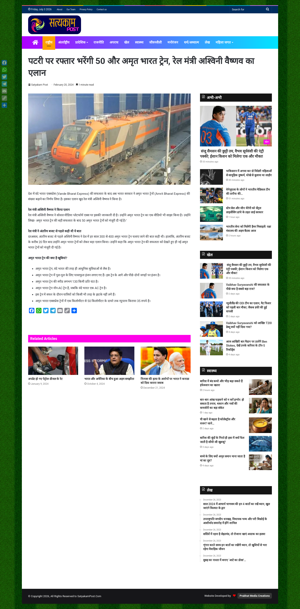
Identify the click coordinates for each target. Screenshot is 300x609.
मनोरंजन (173, 42)
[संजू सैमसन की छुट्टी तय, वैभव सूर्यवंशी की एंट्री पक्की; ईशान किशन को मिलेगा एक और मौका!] (236, 126)
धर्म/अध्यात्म (191, 42)
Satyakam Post (39, 84)
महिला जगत (223, 42)
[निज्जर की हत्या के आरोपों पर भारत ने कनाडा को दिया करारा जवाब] (166, 361)
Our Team (70, 9)
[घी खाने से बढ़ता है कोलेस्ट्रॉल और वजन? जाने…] (260, 425)
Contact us (102, 9)
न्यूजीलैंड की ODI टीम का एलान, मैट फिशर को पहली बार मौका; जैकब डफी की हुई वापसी (248, 307)
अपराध (114, 42)
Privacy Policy (86, 9)
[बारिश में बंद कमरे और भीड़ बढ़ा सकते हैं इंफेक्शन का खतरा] (260, 387)
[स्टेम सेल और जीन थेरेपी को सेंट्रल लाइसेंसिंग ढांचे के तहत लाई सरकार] (211, 214)
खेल (126, 42)
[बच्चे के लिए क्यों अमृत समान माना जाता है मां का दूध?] (260, 462)
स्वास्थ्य (139, 42)
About (59, 9)
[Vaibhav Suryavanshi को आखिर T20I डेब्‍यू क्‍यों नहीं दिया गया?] (211, 329)
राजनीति (99, 42)
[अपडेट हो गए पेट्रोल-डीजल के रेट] (53, 361)
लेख (207, 42)
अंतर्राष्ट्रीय (63, 42)
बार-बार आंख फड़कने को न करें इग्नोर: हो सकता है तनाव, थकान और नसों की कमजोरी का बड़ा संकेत (222, 403)
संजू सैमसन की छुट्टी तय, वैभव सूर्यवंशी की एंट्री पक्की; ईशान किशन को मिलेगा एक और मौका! (248, 269)
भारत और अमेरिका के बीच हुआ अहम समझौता (109, 379)
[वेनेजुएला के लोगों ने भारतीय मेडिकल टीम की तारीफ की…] (211, 195)
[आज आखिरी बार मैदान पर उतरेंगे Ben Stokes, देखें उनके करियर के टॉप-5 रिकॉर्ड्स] (211, 347)
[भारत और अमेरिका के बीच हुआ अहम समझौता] (109, 361)
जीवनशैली (155, 42)
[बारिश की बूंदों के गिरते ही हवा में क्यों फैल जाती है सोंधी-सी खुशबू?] (260, 444)
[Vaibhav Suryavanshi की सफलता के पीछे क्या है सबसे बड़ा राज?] (211, 290)
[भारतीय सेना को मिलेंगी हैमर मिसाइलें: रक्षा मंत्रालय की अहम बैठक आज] (211, 232)
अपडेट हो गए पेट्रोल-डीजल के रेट (45, 379)
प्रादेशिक (80, 42)
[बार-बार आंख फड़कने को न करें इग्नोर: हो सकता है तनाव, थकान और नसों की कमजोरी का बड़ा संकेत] (260, 405)
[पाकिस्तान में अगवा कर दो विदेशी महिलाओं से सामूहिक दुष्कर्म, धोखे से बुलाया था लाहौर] (211, 177)
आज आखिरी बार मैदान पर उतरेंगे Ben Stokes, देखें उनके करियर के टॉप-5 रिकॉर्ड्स (246, 345)
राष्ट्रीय (48, 42)
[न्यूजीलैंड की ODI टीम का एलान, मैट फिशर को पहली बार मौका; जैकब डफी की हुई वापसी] (211, 309)
